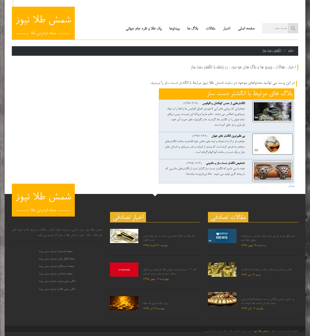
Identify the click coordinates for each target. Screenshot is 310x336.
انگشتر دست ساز (271, 51)
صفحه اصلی (246, 28)
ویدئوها (174, 28)
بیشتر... (290, 186)
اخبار (226, 28)
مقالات (210, 28)
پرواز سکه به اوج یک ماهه (155, 303)
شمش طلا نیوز (260, 331)
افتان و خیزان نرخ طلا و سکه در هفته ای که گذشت (266, 269)
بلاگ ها (192, 28)
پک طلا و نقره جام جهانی (143, 28)
